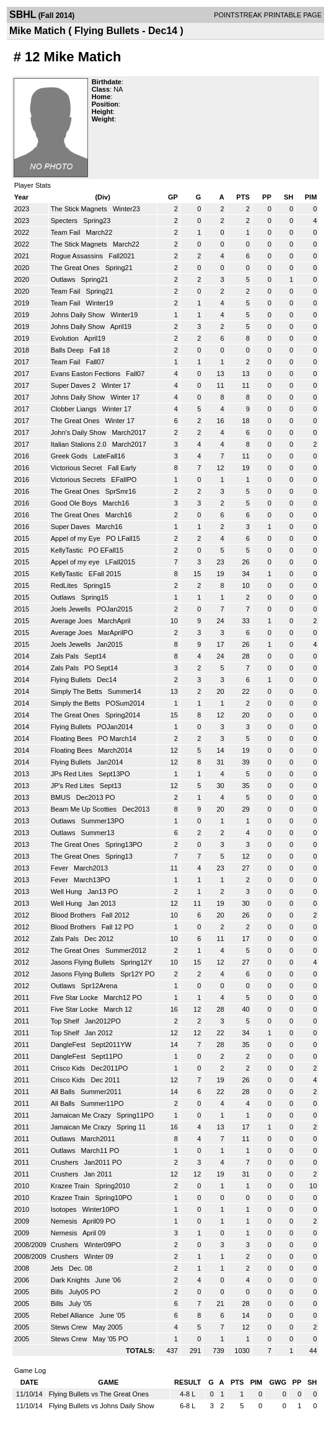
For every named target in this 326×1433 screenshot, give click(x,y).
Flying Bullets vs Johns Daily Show (101, 1405)
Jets (58, 1268)
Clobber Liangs (75, 409)
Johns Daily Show (79, 314)
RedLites (65, 585)
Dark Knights (71, 1280)
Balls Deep (68, 350)
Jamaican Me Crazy (82, 1115)
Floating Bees (72, 738)
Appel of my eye (76, 562)
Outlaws (64, 279)
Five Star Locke (75, 997)
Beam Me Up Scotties (84, 809)
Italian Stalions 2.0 (79, 444)
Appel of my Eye (76, 538)
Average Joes (72, 620)
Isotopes (65, 1209)
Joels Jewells (72, 609)
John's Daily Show (79, 432)
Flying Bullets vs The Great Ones (99, 1394)
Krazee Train (71, 1186)
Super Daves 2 (74, 385)
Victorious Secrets (79, 479)
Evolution (66, 338)
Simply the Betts (76, 703)
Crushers (66, 1162)
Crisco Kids (69, 1068)
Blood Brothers (74, 915)
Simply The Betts (77, 691)
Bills (58, 1291)
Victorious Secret (77, 467)
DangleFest (69, 1044)
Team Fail (66, 232)
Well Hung (67, 891)
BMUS (62, 797)
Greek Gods (70, 456)
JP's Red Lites (73, 785)
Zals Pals (66, 656)
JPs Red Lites (73, 774)
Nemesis (65, 1221)
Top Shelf (66, 1021)
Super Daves (71, 526)
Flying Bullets (72, 679)
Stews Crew (70, 1327)
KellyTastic (68, 550)
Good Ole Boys (75, 503)
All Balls (64, 1091)
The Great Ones (76, 267)
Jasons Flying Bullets (84, 962)
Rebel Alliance (73, 1315)
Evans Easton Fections (87, 373)
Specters (65, 220)
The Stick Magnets (80, 209)
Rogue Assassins (78, 256)
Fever (60, 868)
